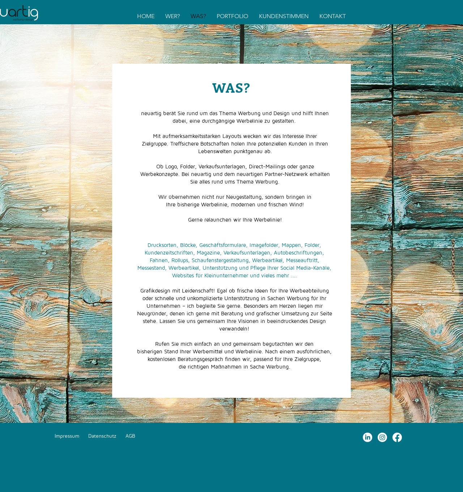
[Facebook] (397, 437)
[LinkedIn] (367, 437)
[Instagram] (382, 437)
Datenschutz (102, 436)
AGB (130, 436)
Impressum (67, 436)
